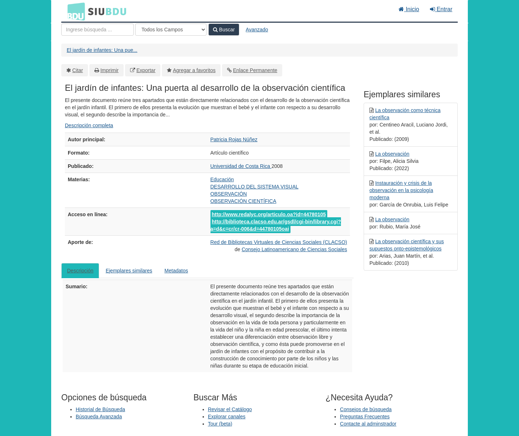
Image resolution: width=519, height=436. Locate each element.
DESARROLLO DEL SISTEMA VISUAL (254, 187)
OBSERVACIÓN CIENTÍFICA (243, 201)
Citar (77, 70)
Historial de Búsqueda (100, 409)
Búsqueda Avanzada (99, 416)
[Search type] (171, 29)
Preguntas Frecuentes (365, 416)
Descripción (80, 270)
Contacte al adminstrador (368, 424)
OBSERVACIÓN (228, 194)
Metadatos (176, 270)
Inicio (409, 9)
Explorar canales (226, 416)
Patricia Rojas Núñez (234, 139)
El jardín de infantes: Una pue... (102, 50)
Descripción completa (89, 125)
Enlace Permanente (255, 70)
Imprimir (109, 70)
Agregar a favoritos (194, 70)
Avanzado (257, 29)
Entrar (441, 9)
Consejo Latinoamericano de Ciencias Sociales (294, 249)
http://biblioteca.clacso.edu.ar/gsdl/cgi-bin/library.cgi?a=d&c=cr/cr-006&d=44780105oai (275, 225)
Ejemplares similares (129, 270)
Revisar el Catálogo (230, 409)
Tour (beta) (220, 424)
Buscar (224, 29)
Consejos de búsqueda (365, 409)
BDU (74, 11)
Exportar (145, 70)
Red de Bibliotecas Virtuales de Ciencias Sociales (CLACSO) (278, 242)
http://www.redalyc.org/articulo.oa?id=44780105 (269, 214)
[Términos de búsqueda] (97, 29)
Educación (222, 179)
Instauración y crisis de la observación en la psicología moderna (401, 190)
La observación (392, 154)
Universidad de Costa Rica (241, 166)
